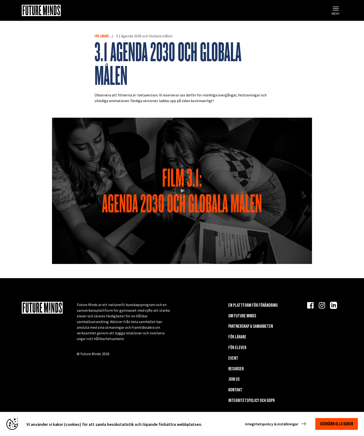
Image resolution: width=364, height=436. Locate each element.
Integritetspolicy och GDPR (251, 400)
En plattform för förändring (253, 305)
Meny (336, 10)
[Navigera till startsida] (41, 10)
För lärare (102, 36)
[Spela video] (182, 191)
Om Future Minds (242, 316)
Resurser (236, 369)
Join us (234, 379)
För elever (237, 347)
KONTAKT (235, 390)
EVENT (233, 358)
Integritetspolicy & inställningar (276, 423)
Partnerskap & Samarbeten (250, 326)
